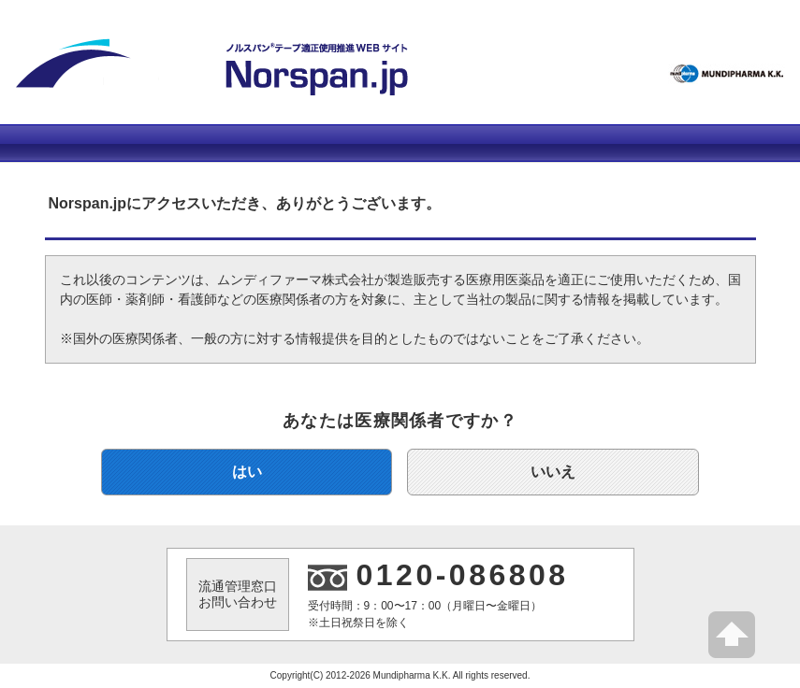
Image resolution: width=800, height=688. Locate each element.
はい (247, 472)
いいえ (553, 472)
